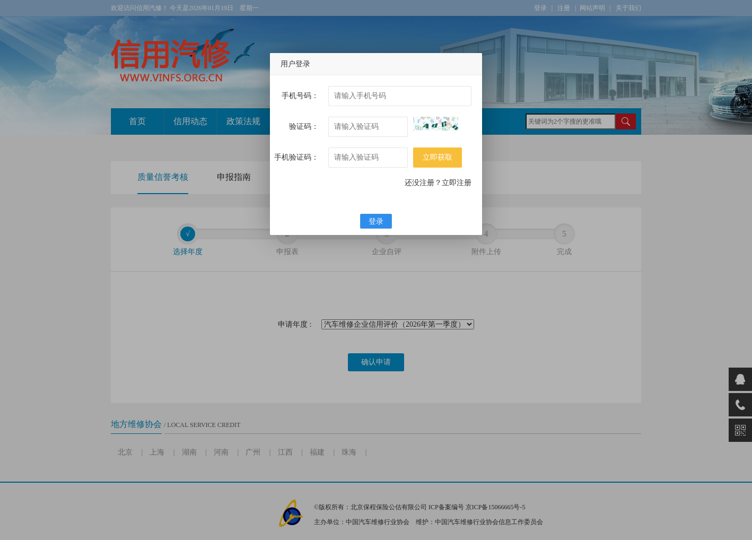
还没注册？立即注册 (438, 183)
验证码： (304, 126)
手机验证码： (296, 157)
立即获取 (437, 157)
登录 (376, 221)
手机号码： (300, 96)
